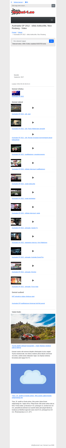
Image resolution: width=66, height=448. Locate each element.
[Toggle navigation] (51, 20)
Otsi (53, 5)
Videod (20, 32)
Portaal (14, 32)
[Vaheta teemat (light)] (17, 2)
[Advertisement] (33, 430)
